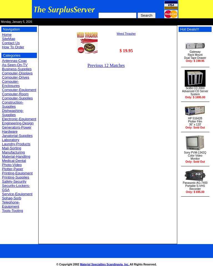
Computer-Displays (17, 73)
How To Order (13, 47)
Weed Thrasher (126, 33)
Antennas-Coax (14, 61)
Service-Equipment (17, 194)
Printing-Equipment (17, 173)
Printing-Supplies (15, 177)
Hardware (9, 131)
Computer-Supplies (17, 98)
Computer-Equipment (19, 90)
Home (7, 34)
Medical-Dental (14, 161)
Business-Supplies (17, 69)
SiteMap (8, 39)
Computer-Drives (15, 77)
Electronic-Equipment (19, 119)
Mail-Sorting (11, 148)
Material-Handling (16, 156)
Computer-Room (15, 94)
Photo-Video (12, 165)
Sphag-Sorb (11, 198)
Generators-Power (16, 127)
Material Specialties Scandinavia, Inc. (105, 264)
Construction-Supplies (12, 104)
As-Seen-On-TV (14, 65)
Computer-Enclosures (11, 83)
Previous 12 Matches (106, 65)
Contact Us (11, 43)
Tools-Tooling (12, 211)
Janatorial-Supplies (17, 136)
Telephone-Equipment (11, 204)
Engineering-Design (18, 123)
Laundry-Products (16, 144)
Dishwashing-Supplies (13, 113)
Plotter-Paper (12, 169)
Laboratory (10, 140)
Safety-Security (14, 181)
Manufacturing (13, 152)
